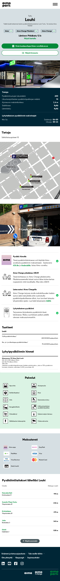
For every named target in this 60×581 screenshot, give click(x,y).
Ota (7, 557)
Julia (4, 520)
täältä (48, 301)
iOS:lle (16, 265)
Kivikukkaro (6, 511)
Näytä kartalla (30, 38)
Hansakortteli (7, 493)
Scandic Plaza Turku (9, 502)
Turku (30, 16)
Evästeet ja (13, 553)
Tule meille (35, 553)
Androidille (26, 265)
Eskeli (4, 530)
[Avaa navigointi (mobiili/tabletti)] (55, 4)
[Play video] (30, 222)
